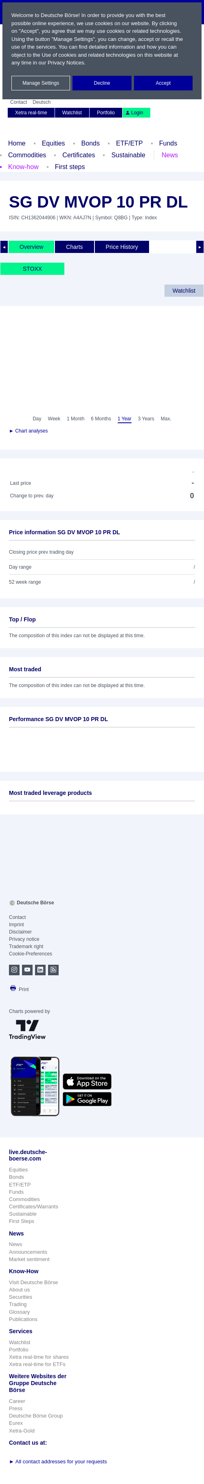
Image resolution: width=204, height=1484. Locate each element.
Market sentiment (29, 1259)
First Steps (21, 1221)
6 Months (101, 419)
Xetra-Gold (22, 1431)
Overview (31, 247)
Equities (53, 143)
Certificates (78, 155)
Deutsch (41, 102)
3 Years (146, 419)
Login (134, 113)
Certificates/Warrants (33, 1206)
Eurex (16, 1423)
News (170, 155)
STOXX (32, 269)
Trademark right (26, 946)
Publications (23, 1319)
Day (37, 419)
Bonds (90, 143)
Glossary (19, 1312)
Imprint (16, 924)
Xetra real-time (31, 113)
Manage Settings (40, 83)
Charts (74, 247)
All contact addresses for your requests (58, 1461)
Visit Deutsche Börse (33, 1282)
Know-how (23, 166)
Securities (20, 1297)
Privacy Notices (66, 63)
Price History (122, 247)
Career (17, 1401)
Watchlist (72, 113)
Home (17, 143)
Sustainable (128, 155)
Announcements (28, 1252)
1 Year (125, 419)
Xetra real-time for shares (39, 1357)
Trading (18, 1304)
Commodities (27, 155)
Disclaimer (20, 932)
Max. (166, 419)
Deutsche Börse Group (36, 1416)
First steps (70, 166)
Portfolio (106, 113)
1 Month (75, 419)
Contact (18, 102)
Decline (102, 83)
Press (15, 1408)
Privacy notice (24, 939)
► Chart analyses (28, 431)
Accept (163, 83)
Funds (168, 143)
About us (19, 1290)
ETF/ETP (129, 143)
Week (54, 419)
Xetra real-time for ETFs (37, 1364)
